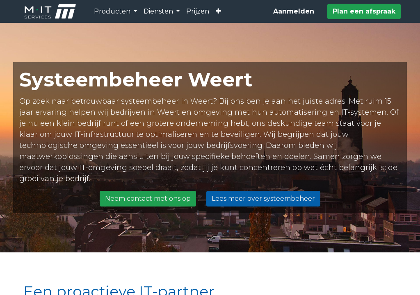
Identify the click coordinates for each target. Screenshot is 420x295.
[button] (218, 11)
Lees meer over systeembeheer (263, 198)
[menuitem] (197, 11)
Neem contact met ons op (148, 198)
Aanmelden (293, 11)
